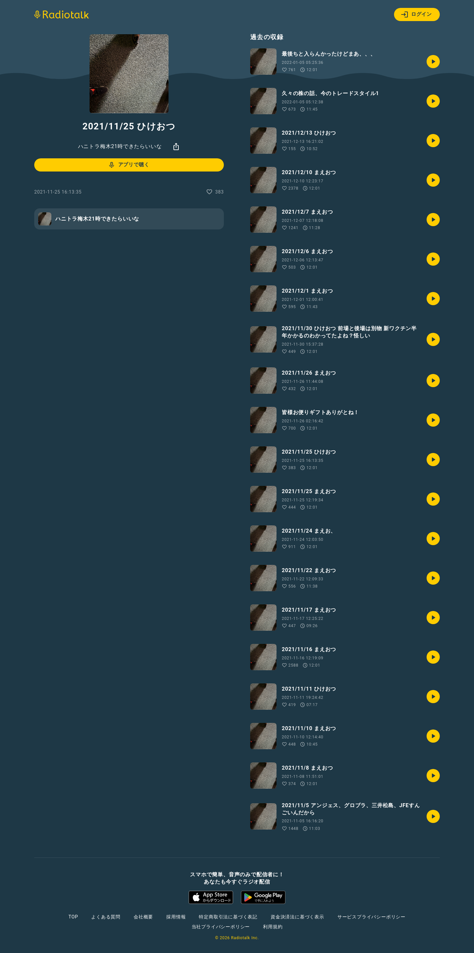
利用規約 (272, 926)
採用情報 (176, 916)
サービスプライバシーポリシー (371, 916)
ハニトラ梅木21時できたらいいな (120, 146)
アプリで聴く (128, 165)
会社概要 (143, 916)
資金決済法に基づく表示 (297, 916)
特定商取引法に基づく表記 (228, 916)
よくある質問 (105, 916)
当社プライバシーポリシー (221, 926)
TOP (73, 916)
